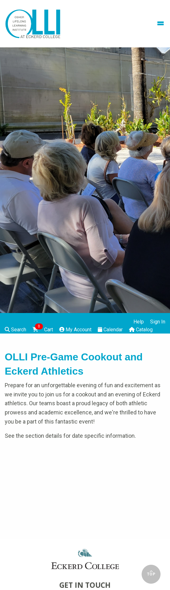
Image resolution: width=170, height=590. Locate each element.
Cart (42, 329)
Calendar (110, 330)
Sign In (157, 322)
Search (15, 330)
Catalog (141, 330)
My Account (75, 330)
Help (138, 322)
